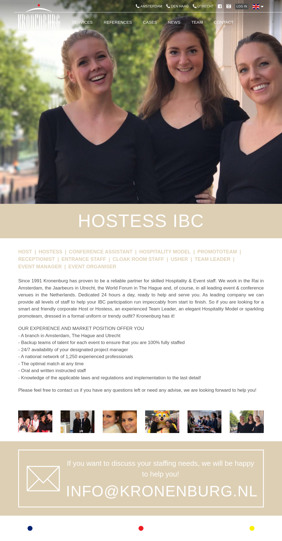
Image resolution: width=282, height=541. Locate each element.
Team (197, 22)
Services (82, 22)
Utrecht (203, 6)
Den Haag (177, 6)
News (174, 22)
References (118, 22)
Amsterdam (149, 6)
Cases (150, 22)
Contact (224, 22)
